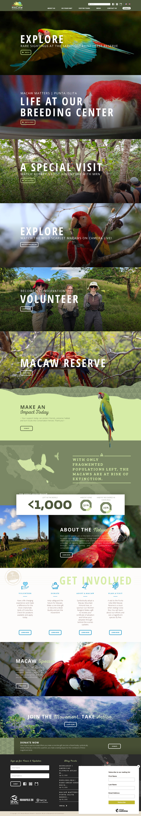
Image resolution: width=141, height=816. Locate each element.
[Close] (138, 766)
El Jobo (107, 765)
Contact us (112, 8)
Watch (27, 52)
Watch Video (29, 122)
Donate (127, 8)
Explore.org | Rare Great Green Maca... (69, 782)
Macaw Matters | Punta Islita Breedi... (69, 794)
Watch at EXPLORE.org (29, 244)
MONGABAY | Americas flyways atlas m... (68, 769)
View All (62, 806)
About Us (51, 8)
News (98, 8)
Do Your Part (67, 8)
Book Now (26, 373)
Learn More (26, 309)
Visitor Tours (84, 8)
